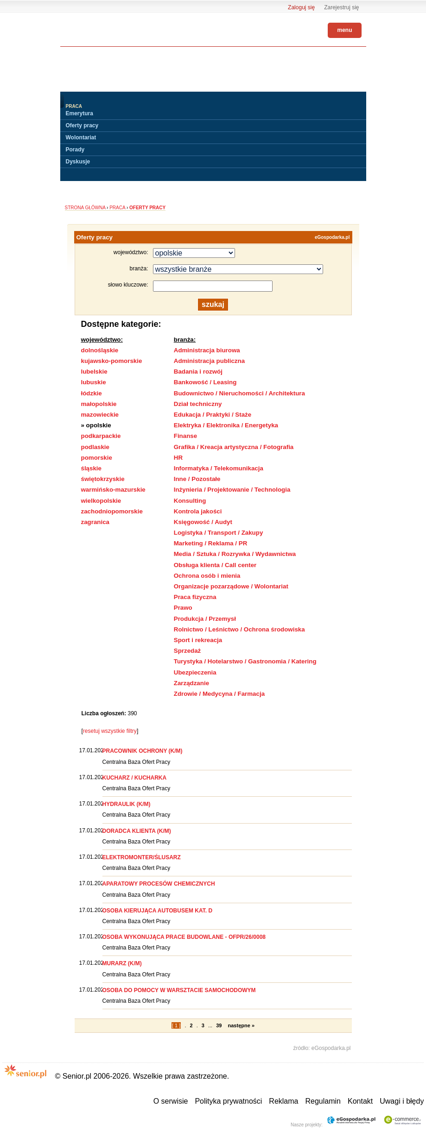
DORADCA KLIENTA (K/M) (136, 831)
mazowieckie (100, 414)
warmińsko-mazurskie (113, 489)
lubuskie (93, 382)
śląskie (91, 468)
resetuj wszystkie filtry (110, 731)
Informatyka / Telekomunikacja (218, 468)
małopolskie (99, 403)
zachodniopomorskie (112, 511)
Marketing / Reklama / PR (211, 543)
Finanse (185, 435)
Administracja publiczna (209, 360)
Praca (117, 207)
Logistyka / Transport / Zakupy (218, 532)
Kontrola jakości (198, 511)
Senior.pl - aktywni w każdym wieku (86, 28)
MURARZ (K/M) (122, 963)
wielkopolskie (101, 500)
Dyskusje (78, 161)
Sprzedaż (187, 650)
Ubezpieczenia (195, 672)
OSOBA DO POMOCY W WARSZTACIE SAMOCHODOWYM (179, 990)
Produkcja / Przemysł (205, 618)
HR (178, 457)
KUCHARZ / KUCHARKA (134, 778)
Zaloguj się (301, 7)
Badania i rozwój (198, 371)
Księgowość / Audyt (203, 522)
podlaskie (95, 447)
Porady (75, 149)
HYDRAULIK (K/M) (126, 804)
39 (219, 1025)
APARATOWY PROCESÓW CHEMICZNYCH (158, 884)
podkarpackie (101, 435)
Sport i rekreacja (198, 640)
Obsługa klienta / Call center (215, 565)
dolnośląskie (100, 350)
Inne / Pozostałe (197, 478)
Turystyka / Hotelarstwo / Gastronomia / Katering (245, 661)
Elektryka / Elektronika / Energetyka (226, 425)
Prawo (183, 607)
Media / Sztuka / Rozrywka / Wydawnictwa (235, 553)
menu (344, 30)
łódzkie (91, 393)
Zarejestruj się (341, 7)
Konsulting (190, 500)
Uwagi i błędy (402, 1101)
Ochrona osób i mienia (207, 575)
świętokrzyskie (103, 478)
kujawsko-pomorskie (111, 360)
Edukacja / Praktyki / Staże (212, 414)
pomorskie (96, 457)
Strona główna (85, 207)
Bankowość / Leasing (205, 382)
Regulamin (322, 1101)
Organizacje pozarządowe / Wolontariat (231, 586)
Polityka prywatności (228, 1101)
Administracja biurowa (207, 350)
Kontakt (360, 1101)
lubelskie (94, 371)
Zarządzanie (191, 683)
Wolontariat (81, 137)
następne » (241, 1025)
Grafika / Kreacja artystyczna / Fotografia (234, 447)
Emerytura (79, 113)
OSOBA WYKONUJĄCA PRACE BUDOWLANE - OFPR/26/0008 (184, 937)
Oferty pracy (82, 125)
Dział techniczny (198, 403)
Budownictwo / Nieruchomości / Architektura (239, 393)
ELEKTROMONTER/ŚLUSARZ (141, 857)
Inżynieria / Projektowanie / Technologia (232, 489)
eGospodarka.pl (332, 237)
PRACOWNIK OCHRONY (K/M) (142, 751)
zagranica (95, 522)
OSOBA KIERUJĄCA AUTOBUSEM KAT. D (157, 910)
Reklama (283, 1101)
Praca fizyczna (195, 596)
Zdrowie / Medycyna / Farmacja (219, 693)
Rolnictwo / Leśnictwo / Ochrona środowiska (239, 629)
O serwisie (170, 1101)
